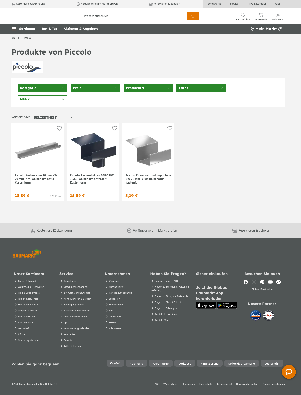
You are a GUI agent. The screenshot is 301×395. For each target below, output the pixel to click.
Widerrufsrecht (171, 384)
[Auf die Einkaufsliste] (59, 137)
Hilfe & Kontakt (257, 4)
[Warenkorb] (260, 20)
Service (234, 4)
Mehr (25, 108)
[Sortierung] (53, 126)
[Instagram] (254, 282)
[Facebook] (246, 282)
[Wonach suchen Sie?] (134, 20)
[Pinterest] (262, 282)
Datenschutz (205, 384)
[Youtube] (270, 282)
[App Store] (206, 305)
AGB (157, 384)
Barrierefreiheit (224, 384)
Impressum (189, 384)
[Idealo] (256, 316)
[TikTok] (278, 282)
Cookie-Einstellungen (273, 384)
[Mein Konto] (278, 20)
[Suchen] (193, 20)
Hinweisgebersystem (247, 384)
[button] (23, 38)
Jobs (277, 4)
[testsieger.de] (269, 316)
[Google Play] (227, 305)
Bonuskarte (214, 4)
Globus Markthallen (262, 290)
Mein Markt (266, 37)
